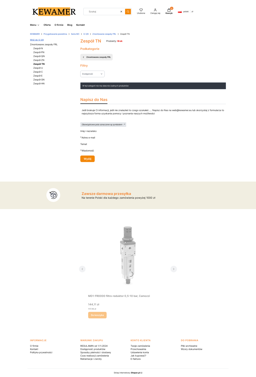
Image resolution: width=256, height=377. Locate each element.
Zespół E (37, 75)
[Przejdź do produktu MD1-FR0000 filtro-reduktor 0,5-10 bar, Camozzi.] (128, 256)
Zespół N (38, 48)
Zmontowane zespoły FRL (104, 34)
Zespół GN (39, 79)
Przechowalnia (138, 349)
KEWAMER (35, 34)
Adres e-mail (88, 137)
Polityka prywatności (41, 352)
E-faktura (136, 358)
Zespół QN (39, 56)
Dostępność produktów (92, 349)
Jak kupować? (138, 355)
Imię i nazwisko (88, 131)
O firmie (34, 345)
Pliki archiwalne (189, 345)
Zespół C (38, 71)
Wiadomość (88, 150)
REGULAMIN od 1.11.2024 (94, 345)
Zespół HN (39, 83)
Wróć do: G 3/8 (37, 40)
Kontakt (34, 349)
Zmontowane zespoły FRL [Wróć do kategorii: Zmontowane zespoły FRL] (96, 57)
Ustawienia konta (140, 352)
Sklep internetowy (127, 372)
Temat (83, 144)
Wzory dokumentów (191, 349)
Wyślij (87, 158)
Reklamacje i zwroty (91, 358)
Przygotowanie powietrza (55, 34)
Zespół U (38, 67)
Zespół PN (38, 52)
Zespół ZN (38, 60)
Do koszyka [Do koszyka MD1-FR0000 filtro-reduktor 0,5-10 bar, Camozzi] (97, 315)
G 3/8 (85, 34)
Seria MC (75, 34)
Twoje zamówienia (140, 345)
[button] (128, 11)
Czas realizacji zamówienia (94, 355)
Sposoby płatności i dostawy (95, 352)
